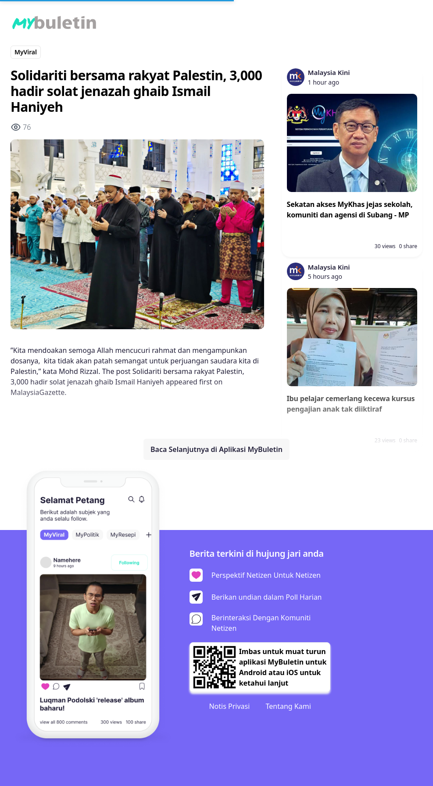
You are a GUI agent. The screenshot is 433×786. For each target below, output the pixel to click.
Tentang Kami (288, 706)
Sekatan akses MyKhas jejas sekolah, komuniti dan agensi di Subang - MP (350, 209)
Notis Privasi (229, 706)
